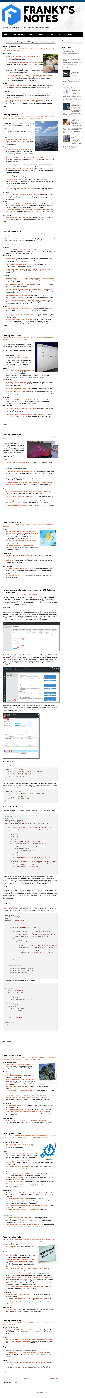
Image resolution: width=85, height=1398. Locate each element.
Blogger (46, 1392)
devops (26, 48)
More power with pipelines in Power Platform (19, 295)
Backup (16, 436)
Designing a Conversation (13, 568)
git (43, 1135)
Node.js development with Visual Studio (17, 1294)
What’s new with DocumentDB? (15, 1181)
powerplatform (50, 48)
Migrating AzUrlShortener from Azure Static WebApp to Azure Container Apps (76, 90)
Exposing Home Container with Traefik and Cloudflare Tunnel (76, 121)
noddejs (10, 1137)
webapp (39, 1059)
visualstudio (25, 118)
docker (30, 48)
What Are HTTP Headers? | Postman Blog (18, 168)
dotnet (35, 48)
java (49, 1135)
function (27, 524)
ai (7, 116)
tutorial (44, 1137)
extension (47, 116)
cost (26, 337)
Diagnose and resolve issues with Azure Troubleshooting (22, 1097)
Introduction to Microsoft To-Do (15, 575)
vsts (35, 1059)
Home (25, 1379)
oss (51, 234)
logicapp (35, 524)
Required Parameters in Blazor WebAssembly (19, 149)
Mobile (42, 1322)
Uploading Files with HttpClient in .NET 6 (18, 505)
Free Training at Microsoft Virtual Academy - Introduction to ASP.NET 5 (26, 1205)
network (5, 1137)
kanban (45, 337)
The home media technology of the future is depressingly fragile (24, 1224)
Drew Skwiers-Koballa (41, 249)
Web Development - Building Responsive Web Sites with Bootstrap (25, 1193)
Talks (51, 34)
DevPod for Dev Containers (14, 314)
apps (11, 594)
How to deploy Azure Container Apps (16, 85)
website (44, 1241)
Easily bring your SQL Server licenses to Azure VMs (21, 1090)
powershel (45, 436)
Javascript (45, 1239)
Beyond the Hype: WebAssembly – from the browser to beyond (24, 94)
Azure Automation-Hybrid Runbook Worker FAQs (20, 1185)
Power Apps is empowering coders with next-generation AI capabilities (26, 300)
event (38, 48)
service (39, 1137)
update (13, 438)
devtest (24, 1057)
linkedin (40, 1057)
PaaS (39, 524)
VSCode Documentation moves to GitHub (18, 1198)
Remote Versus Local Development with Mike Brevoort (22, 308)
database (31, 234)
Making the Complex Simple (14, 1309)
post (35, 594)
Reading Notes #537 (12, 336)
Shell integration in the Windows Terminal (18, 164)
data (39, 116)
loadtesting (53, 1135)
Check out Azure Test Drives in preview (17, 1094)
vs (11, 50)
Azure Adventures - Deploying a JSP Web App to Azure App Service (25, 1173)
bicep (19, 436)
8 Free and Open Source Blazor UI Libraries (18, 264)
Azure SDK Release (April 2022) (15, 467)
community (31, 1135)
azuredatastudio (28, 116)
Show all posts (39, 42)
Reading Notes (19, 34)
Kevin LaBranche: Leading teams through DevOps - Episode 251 (25, 100)
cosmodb (31, 436)
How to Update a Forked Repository (16, 1302)
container (18, 48)
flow (23, 524)
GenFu (30, 908)
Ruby (4, 526)
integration (38, 1239)
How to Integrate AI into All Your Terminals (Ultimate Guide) (72, 50)
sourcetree (22, 1241)
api (8, 48)
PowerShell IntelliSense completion (16, 391)
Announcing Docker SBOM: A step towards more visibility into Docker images (28, 491)
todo (7, 526)
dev (23, 48)
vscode (14, 50)
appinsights (17, 116)
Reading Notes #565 (12, 115)
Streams (42, 34)
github (28, 1057)
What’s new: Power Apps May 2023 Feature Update (21, 284)
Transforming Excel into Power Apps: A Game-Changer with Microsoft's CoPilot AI (30, 289)
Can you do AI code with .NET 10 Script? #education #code (72, 63)
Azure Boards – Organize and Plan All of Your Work (21, 408)
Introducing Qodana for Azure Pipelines (17, 501)
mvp (53, 1239)
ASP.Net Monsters (13, 908)
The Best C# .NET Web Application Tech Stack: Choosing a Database (26, 400)
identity (53, 116)
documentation (13, 657)
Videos (31, 34)
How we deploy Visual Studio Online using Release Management (25, 1286)
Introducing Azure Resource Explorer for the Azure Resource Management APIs (29, 1277)
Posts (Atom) (13, 1382)
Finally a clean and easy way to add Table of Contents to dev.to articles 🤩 (27, 414)
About (70, 34)
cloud (17, 337)
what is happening (68, 57)
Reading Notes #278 (12, 522)
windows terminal (37, 118)
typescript (18, 118)
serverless (20, 339)
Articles (7, 34)
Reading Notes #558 (12, 232)
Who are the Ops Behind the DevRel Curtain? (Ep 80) (21, 204)
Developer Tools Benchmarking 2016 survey (19, 1109)
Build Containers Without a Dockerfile (17, 382)
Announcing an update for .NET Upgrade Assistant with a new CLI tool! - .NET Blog (30, 269)
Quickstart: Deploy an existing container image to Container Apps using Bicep (29, 478)
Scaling (5, 438)
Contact (60, 34)
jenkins (36, 1057)
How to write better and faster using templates (19, 1217)
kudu (49, 1239)
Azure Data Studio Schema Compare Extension (19, 188)
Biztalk (18, 1239)
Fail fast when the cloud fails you (15, 1283)
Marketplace (52, 1057)
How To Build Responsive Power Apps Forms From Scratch (23, 194)
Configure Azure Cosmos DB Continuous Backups (20, 471)
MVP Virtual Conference (13, 1246)
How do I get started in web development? (18, 388)
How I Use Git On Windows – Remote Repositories (20, 1202)
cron (22, 594)
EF (30, 1239)
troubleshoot (27, 1059)
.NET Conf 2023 (10, 69)
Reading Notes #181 (12, 1237)
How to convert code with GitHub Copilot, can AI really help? (75, 73)
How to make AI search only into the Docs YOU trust (72, 54)
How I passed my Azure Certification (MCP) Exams (20, 1166)
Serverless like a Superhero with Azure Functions (20, 540)
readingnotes (6, 50)
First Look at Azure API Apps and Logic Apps (19, 1273)
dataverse (37, 234)
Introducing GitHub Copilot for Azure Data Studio (20, 249)
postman (44, 524)
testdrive (18, 1059)
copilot (27, 234)
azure (13, 48)
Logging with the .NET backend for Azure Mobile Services (23, 1330)
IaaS (31, 524)
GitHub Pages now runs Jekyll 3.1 (16, 1105)
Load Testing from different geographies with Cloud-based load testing (26, 1170)
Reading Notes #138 (12, 1321)
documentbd (38, 1135)
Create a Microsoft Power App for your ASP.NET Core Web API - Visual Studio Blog (30, 278)
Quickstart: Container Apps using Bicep (17, 462)
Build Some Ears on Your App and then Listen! (19, 1366)
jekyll (32, 1057)
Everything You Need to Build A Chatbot (17, 555)
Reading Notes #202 (12, 1134)
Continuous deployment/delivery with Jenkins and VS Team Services (26, 1111)
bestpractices (22, 1322)
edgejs (37, 1322)
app (10, 48)
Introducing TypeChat (12, 179)
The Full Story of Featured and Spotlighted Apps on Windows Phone (26, 1362)
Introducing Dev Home (12, 258)
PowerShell (6, 339)
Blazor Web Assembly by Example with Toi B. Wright (21, 319)
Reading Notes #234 (12, 1055)
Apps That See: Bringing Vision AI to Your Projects (76, 105)
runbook (34, 1137)
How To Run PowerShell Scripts (15, 496)
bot (17, 524)
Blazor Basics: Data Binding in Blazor (17, 217)
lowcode (5, 118)
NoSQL (15, 1137)
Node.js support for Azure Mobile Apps (17, 1177)
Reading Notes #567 (12, 46)
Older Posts (53, 1379)
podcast (43, 48)
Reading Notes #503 (12, 435)
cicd (23, 436)
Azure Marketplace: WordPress (15, 1086)
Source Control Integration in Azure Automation (20, 1153)
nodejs (4, 1241)
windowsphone (11, 1324)
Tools (12, 235)
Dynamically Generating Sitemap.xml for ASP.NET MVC (22, 1209)
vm (33, 1059)
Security (13, 1059)
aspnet (12, 1135)
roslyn (4, 1324)
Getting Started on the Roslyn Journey (17, 1349)
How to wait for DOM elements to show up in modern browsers (24, 1298)
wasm (18, 50)
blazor (35, 116)
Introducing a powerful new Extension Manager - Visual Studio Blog (25, 175)
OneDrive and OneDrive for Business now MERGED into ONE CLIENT (26, 1121)
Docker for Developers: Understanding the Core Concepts (23, 62)
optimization (50, 337)
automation (17, 1135)
